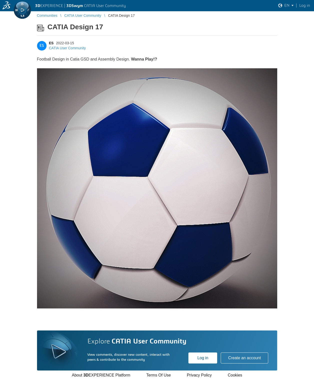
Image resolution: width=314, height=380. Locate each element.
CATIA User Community (67, 48)
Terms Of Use (158, 375)
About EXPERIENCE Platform (101, 375)
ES (51, 43)
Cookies (235, 375)
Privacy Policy (199, 375)
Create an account (244, 358)
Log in (202, 358)
